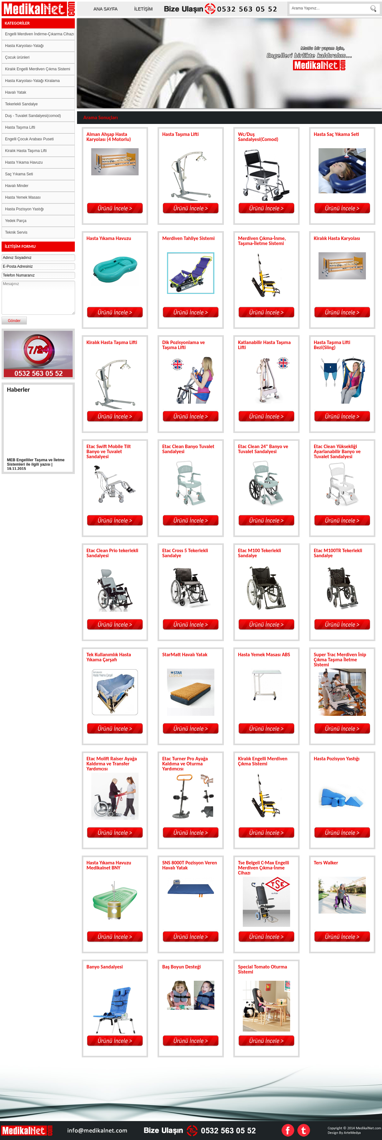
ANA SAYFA (105, 8)
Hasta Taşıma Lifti (20, 127)
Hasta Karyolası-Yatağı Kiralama (32, 81)
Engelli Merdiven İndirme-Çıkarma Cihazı (39, 34)
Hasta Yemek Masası (23, 197)
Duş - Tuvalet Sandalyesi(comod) (33, 116)
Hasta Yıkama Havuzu (24, 162)
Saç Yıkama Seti (19, 174)
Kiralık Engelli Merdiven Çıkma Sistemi (37, 69)
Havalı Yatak (15, 92)
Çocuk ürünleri (17, 57)
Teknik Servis (16, 232)
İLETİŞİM (143, 8)
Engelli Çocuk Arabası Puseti (29, 139)
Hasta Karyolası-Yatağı (24, 46)
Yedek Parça (16, 221)
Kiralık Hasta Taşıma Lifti (26, 151)
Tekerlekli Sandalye (21, 104)
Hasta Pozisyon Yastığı (24, 209)
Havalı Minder (16, 186)
